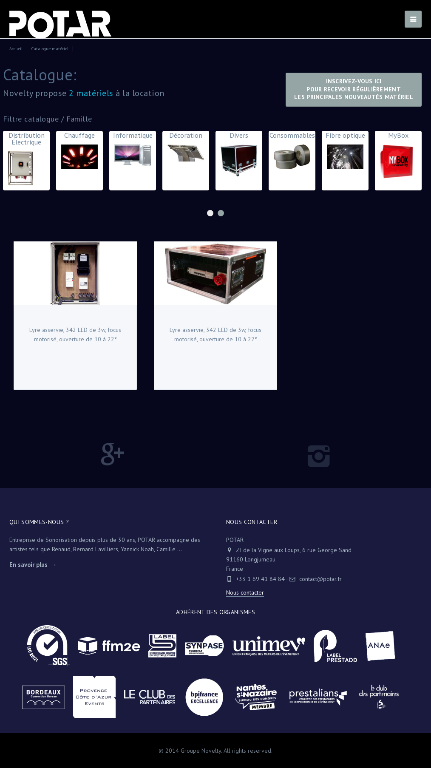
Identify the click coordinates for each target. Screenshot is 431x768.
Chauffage (79, 152)
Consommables (292, 152)
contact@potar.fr (315, 579)
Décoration (185, 148)
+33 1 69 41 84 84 (260, 579)
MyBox (398, 157)
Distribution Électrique (26, 160)
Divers (238, 156)
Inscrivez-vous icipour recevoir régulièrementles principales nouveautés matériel (353, 89)
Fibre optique (345, 152)
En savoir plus (28, 565)
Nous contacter (245, 592)
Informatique (132, 151)
